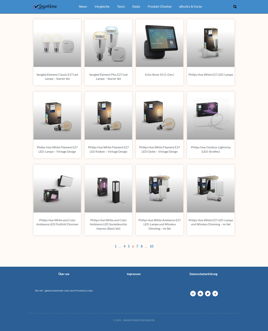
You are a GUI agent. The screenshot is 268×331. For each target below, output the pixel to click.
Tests (121, 6)
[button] (235, 7)
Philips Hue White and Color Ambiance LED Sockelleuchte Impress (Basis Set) (108, 224)
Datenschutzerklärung (203, 274)
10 (151, 246)
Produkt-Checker (160, 6)
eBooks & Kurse (190, 6)
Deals (136, 6)
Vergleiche (102, 6)
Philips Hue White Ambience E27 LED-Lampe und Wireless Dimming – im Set (159, 224)
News (83, 6)
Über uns (63, 274)
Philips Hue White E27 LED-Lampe (211, 74)
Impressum (134, 274)
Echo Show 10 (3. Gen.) (159, 74)
